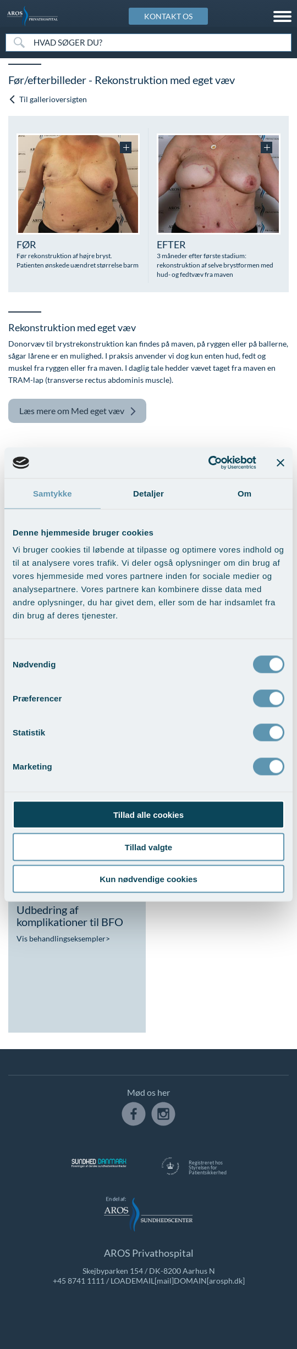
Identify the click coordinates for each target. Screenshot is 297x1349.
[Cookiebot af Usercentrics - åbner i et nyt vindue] (208, 463)
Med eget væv (77, 411)
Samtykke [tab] (52, 493)
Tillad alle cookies (148, 815)
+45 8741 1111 (79, 1280)
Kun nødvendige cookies (148, 879)
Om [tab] (244, 493)
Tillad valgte (148, 846)
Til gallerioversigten (47, 99)
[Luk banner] (280, 462)
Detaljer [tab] (148, 493)
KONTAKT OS (168, 16)
